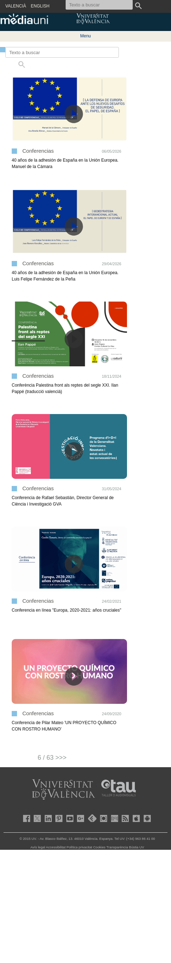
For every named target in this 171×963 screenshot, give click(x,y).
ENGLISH (40, 6)
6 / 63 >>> (52, 757)
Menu (85, 35)
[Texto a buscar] (62, 52)
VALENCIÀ (15, 6)
